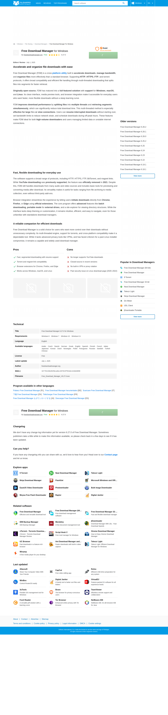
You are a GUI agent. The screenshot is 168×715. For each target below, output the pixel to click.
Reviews (47, 3)
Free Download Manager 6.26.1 (133, 132)
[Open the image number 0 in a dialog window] (31, 288)
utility (64, 73)
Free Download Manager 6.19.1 (133, 165)
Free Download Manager (45, 50)
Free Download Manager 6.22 (132, 160)
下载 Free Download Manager (25, 394)
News (38, 3)
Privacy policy (53, 623)
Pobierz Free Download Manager (26, 390)
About (15, 619)
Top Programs (60, 3)
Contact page (111, 455)
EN (151, 3)
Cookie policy (39, 623)
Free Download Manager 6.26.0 (133, 136)
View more (138, 176)
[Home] (14, 44)
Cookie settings (94, 623)
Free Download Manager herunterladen (61, 390)
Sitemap (45, 619)
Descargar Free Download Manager (70, 398)
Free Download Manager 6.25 (132, 146)
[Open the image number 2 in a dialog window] (105, 288)
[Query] (100, 3)
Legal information (69, 623)
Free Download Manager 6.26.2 (133, 127)
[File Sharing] (28, 44)
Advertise (35, 619)
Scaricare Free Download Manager (97, 390)
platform (56, 73)
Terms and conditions (22, 623)
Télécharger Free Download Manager (58, 394)
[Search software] (123, 3)
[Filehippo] (21, 3)
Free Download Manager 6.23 (132, 155)
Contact (24, 619)
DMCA (82, 623)
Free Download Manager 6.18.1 (133, 169)
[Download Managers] (41, 44)
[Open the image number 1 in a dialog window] (68, 288)
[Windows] (20, 44)
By (32, 55)
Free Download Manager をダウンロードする (32, 398)
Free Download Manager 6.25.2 (133, 141)
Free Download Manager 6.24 (132, 150)
